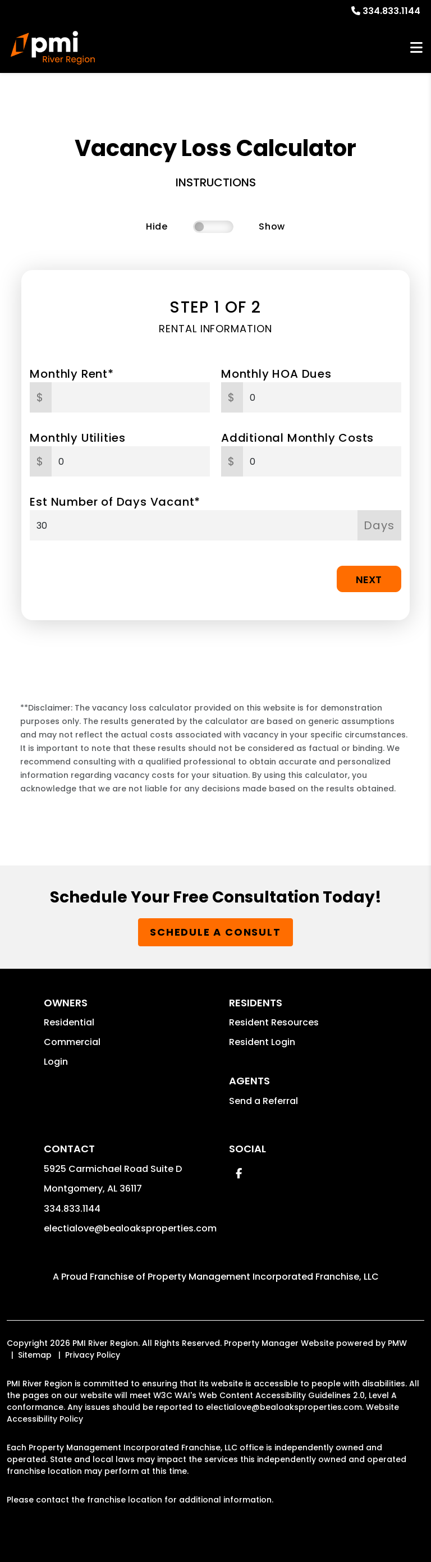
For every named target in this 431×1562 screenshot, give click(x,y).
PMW (397, 1343)
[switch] (213, 227)
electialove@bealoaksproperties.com (130, 1228)
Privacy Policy (92, 1355)
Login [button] (56, 1061)
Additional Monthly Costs (297, 438)
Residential (69, 1022)
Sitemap (35, 1355)
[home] (52, 48)
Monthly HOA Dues (276, 374)
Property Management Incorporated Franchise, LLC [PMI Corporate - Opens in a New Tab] (263, 1276)
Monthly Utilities (78, 438)
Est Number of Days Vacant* (115, 502)
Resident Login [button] (262, 1042)
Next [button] (369, 579)
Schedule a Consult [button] (215, 932)
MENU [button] (416, 48)
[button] (239, 1173)
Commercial (72, 1042)
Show (272, 226)
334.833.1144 (391, 10)
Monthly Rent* (71, 374)
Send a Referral (263, 1100)
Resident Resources (274, 1022)
